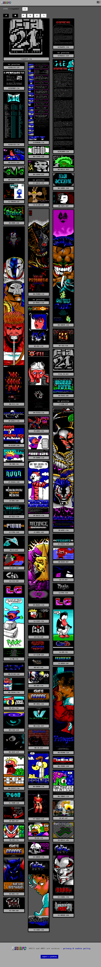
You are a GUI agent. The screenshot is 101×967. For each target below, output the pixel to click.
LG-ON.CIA (63, 652)
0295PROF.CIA (13, 88)
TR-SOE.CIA (14, 840)
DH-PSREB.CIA (38, 294)
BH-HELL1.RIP (63, 169)
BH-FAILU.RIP (13, 162)
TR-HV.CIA (39, 838)
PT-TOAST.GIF (38, 819)
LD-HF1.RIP (14, 568)
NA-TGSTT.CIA (13, 788)
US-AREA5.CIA (38, 857)
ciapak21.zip (26, 59)
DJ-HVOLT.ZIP (38, 303)
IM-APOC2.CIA (13, 421)
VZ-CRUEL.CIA (63, 897)
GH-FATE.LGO (63, 396)
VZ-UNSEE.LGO (63, 915)
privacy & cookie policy (76, 948)
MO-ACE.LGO (38, 667)
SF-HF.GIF (63, 818)
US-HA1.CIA (14, 894)
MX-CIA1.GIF (39, 726)
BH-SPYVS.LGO (13, 180)
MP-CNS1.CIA (39, 704)
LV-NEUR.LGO (63, 663)
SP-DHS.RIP (14, 821)
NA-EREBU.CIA (38, 787)
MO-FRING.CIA (63, 753)
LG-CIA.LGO (14, 581)
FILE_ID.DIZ (63, 374)
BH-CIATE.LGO (38, 156)
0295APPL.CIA (63, 47)
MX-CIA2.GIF (14, 730)
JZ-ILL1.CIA (14, 516)
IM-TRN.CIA (14, 464)
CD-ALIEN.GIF (38, 205)
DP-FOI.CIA (38, 346)
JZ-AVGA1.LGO (13, 482)
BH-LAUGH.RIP (38, 174)
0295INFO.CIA (63, 151)
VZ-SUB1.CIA (39, 930)
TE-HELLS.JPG (63, 840)
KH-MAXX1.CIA (38, 605)
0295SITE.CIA (13, 144)
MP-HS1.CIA (14, 708)
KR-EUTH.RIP (63, 562)
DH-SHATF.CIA (63, 325)
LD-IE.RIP (63, 580)
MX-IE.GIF (39, 748)
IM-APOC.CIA (63, 530)
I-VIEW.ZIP (63, 404)
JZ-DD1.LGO (14, 501)
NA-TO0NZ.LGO (63, 766)
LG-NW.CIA (14, 659)
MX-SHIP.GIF (14, 752)
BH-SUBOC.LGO (63, 188)
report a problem (49, 957)
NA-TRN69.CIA (63, 796)
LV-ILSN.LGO (39, 655)
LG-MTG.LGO (63, 593)
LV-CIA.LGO (38, 637)
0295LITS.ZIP (13, 67)
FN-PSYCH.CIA (38, 413)
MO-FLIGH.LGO (13, 674)
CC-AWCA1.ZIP (38, 183)
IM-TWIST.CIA (38, 515)
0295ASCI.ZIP (63, 56)
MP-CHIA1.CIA (13, 692)
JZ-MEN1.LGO (39, 532)
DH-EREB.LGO (14, 223)
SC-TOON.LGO (14, 803)
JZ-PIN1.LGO (14, 532)
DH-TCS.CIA (14, 404)
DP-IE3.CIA (63, 346)
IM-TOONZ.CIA (38, 458)
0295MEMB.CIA (38, 142)
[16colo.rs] (6, 3)
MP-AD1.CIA (38, 686)
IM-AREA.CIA (39, 431)
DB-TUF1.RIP (63, 206)
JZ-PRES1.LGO (63, 544)
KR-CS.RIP (14, 550)
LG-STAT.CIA (39, 621)
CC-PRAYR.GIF (13, 202)
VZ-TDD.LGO (14, 911)
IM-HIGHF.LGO (13, 445)
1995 (5, 9)
